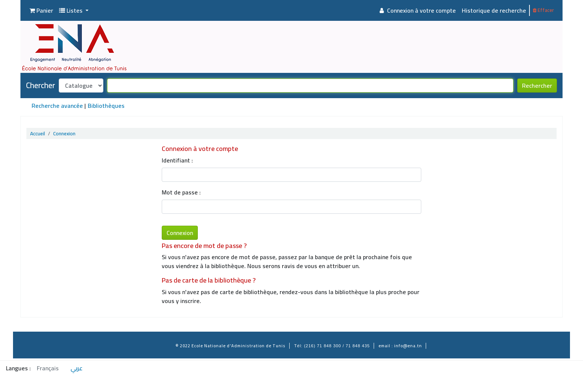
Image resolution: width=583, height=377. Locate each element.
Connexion (64, 133)
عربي (77, 368)
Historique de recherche (494, 10)
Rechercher (537, 85)
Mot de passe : (181, 192)
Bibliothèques (106, 105)
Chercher (40, 85)
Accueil (37, 133)
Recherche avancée (57, 105)
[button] (41, 10)
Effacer (543, 10)
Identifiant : (177, 160)
